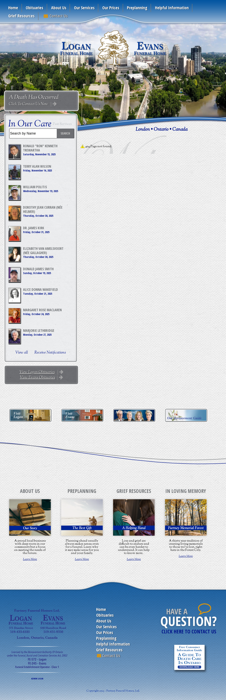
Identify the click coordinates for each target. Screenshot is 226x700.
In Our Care (29, 124)
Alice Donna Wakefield (40, 289)
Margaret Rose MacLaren (42, 310)
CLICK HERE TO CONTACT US (189, 631)
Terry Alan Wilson (37, 166)
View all (21, 352)
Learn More (30, 559)
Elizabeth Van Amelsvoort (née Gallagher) (43, 250)
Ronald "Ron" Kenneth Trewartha (40, 148)
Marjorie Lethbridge (38, 330)
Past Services (62, 124)
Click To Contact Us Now (29, 104)
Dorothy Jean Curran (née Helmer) (43, 209)
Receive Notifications (50, 352)
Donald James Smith (38, 269)
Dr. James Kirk (33, 228)
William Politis (35, 187)
